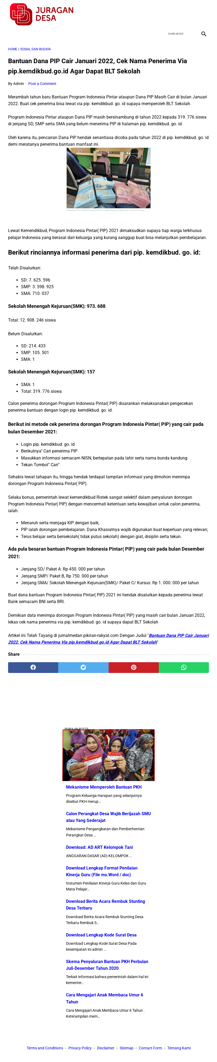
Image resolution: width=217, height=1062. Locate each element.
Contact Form (150, 1048)
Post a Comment (42, 83)
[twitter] (178, 14)
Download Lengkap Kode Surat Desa (101, 935)
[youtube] (190, 14)
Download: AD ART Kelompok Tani (99, 847)
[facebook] (165, 14)
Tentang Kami (179, 1048)
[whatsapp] (184, 667)
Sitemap (126, 1048)
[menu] (11, 33)
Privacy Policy (80, 1048)
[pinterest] (134, 667)
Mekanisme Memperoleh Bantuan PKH (104, 787)
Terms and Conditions (45, 1048)
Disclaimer (105, 1048)
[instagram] (203, 14)
